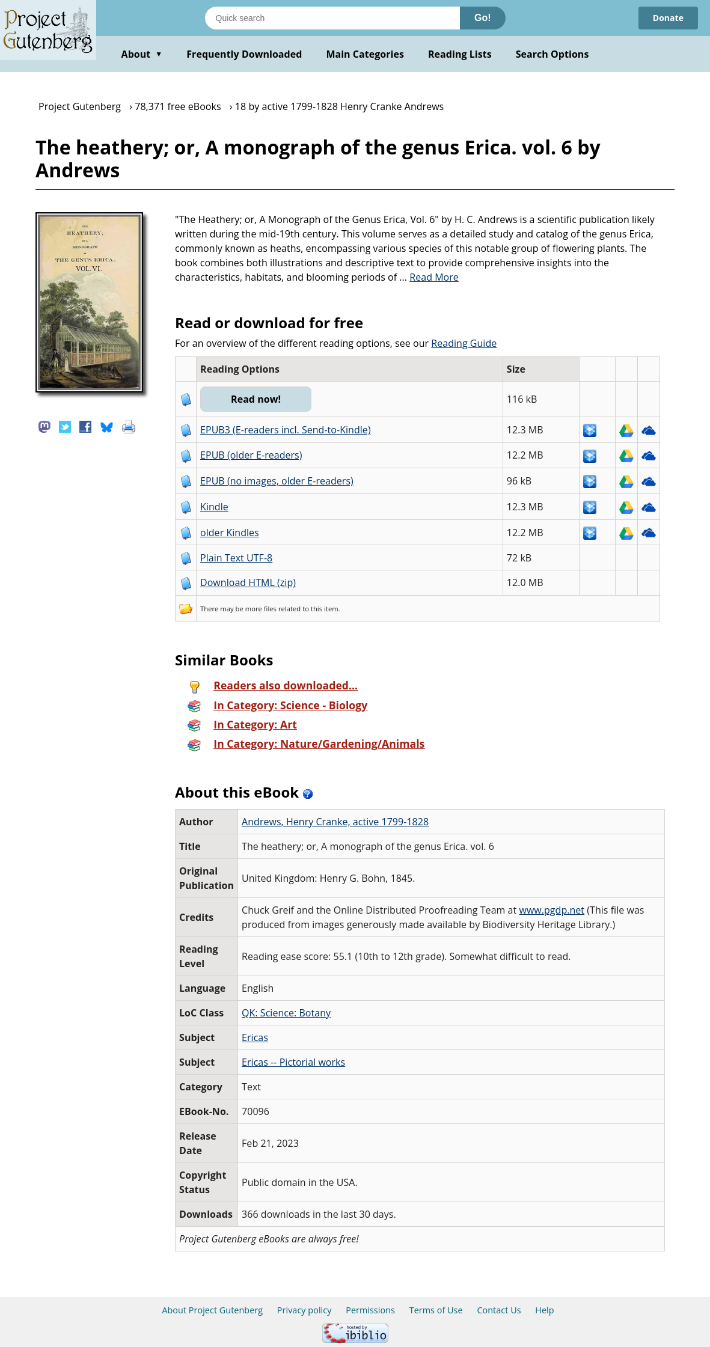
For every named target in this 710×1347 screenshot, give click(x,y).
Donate (668, 17)
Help (544, 1310)
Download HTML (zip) (248, 582)
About (142, 54)
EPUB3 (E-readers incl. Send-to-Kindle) (285, 429)
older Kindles (229, 532)
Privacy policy (304, 1310)
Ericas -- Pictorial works (293, 1062)
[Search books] (332, 18)
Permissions (370, 1310)
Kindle (214, 506)
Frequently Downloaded (244, 54)
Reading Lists (460, 54)
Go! (482, 18)
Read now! (256, 399)
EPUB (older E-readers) (251, 455)
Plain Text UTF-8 (236, 557)
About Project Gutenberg (212, 1310)
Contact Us (499, 1310)
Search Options (552, 54)
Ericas (255, 1037)
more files (261, 608)
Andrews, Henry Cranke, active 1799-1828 (335, 821)
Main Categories (365, 54)
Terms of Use (436, 1310)
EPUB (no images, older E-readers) (276, 480)
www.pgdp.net (551, 910)
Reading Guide (464, 343)
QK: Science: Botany (286, 1012)
